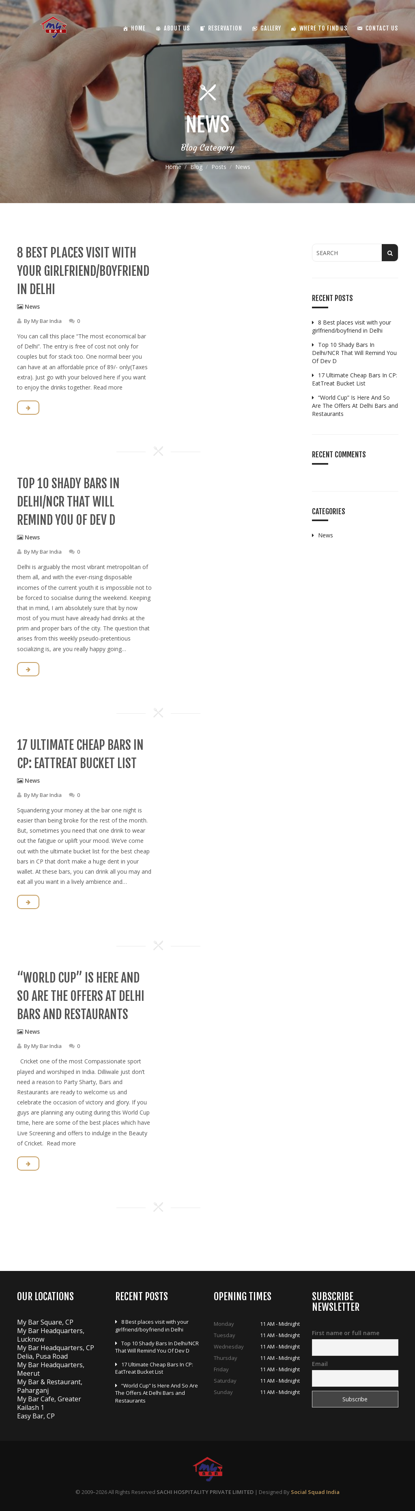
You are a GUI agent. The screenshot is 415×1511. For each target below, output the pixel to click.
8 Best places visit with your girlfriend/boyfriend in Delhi (83, 271)
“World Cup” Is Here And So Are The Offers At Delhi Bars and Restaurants (80, 996)
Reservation (225, 28)
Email (320, 1364)
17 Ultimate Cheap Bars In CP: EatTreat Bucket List (354, 379)
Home (173, 167)
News (32, 306)
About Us (177, 28)
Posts (218, 167)
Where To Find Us (323, 28)
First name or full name (345, 1333)
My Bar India (46, 321)
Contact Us (382, 28)
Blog (196, 167)
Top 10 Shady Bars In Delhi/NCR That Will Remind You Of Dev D (68, 502)
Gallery (270, 28)
